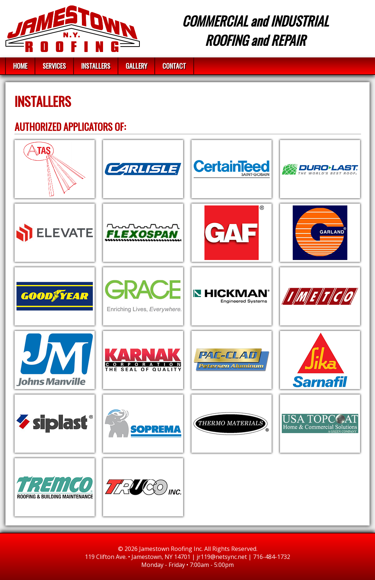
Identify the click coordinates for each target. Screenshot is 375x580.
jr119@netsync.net (222, 557)
